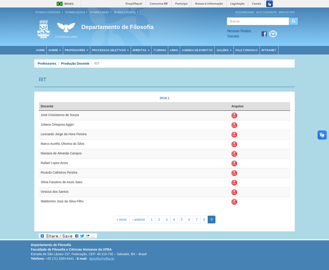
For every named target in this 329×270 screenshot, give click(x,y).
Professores (76, 50)
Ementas (141, 50)
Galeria (224, 50)
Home (40, 50)
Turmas (159, 50)
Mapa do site (287, 12)
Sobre (54, 50)
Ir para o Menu (101, 12)
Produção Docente (75, 63)
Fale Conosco (247, 50)
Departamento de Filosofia (117, 27)
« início (122, 219)
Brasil (64, 4)
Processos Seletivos (110, 50)
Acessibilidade (244, 12)
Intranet (269, 50)
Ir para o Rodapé (126, 12)
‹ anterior (138, 219)
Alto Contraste (266, 12)
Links (174, 50)
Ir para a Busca (77, 12)
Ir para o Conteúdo (49, 12)
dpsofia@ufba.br (101, 258)
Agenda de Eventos (197, 50)
